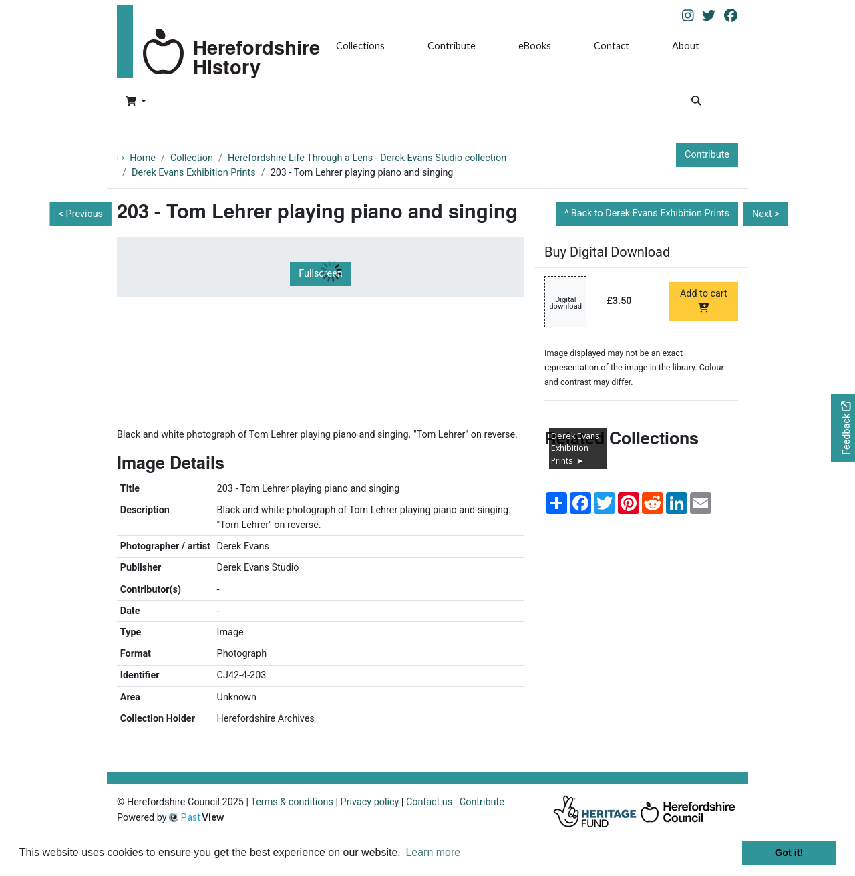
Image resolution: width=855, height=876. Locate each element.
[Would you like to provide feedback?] (843, 428)
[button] (136, 102)
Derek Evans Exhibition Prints (194, 172)
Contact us (429, 802)
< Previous (81, 214)
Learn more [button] (432, 852)
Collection (191, 158)
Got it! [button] (789, 852)
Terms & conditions (291, 802)
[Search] (696, 102)
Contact (611, 45)
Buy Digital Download (607, 252)
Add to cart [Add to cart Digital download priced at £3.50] (703, 300)
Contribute (452, 45)
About (685, 45)
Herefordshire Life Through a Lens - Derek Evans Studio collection (367, 158)
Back (650, 213)
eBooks (534, 45)
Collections (360, 45)
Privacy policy (370, 802)
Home (143, 158)
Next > (766, 214)
